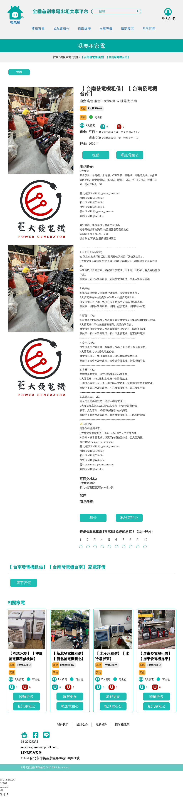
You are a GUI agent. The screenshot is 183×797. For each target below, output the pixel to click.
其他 (75, 57)
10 (145, 541)
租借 (95, 155)
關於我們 (62, 724)
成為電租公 (61, 29)
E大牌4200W (95, 108)
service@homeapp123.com (39, 747)
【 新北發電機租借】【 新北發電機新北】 (68, 656)
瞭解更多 (26, 696)
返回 (19, 72)
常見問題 (149, 29)
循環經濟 (84, 29)
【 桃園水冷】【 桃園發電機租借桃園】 (26, 656)
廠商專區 (127, 29)
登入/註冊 (168, 19)
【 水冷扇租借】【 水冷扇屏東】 (112, 656)
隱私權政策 (122, 724)
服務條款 (101, 724)
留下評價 (23, 583)
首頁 (55, 57)
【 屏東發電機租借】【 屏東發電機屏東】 (155, 656)
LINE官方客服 (31, 752)
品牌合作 (82, 724)
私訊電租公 (130, 155)
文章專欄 (106, 29)
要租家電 (38, 29)
